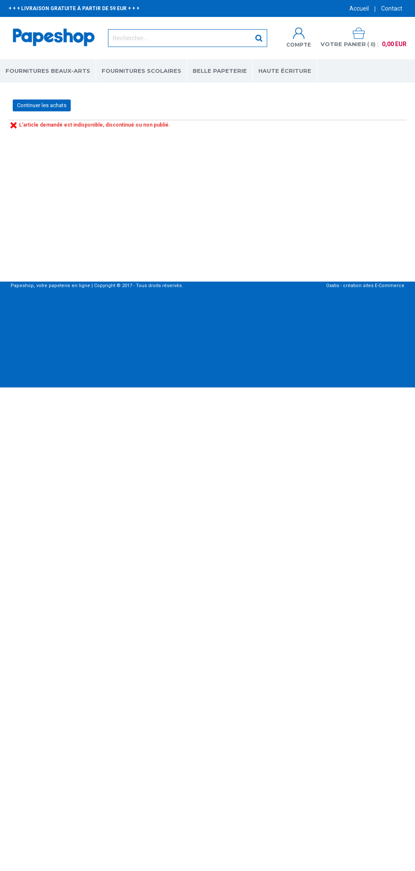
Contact (391, 8)
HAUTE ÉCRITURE (284, 70)
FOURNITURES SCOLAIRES (141, 70)
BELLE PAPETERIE (220, 70)
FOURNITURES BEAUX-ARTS (48, 70)
